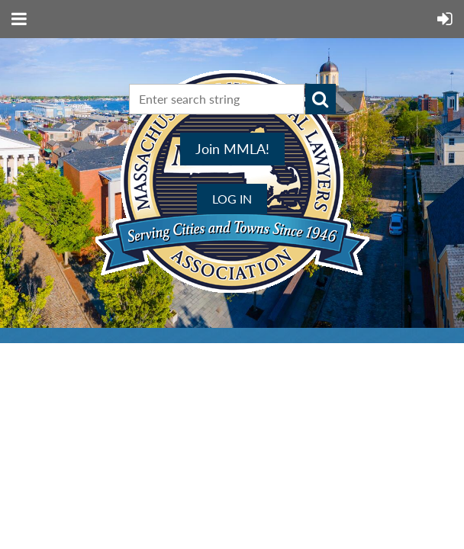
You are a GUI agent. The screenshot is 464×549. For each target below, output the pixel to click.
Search (320, 99)
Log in (232, 198)
